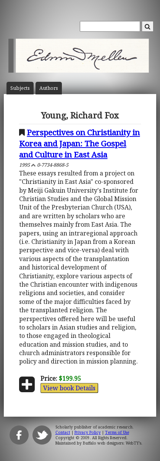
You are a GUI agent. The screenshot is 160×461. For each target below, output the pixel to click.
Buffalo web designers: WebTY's (112, 443)
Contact (62, 432)
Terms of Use (117, 432)
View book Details (69, 388)
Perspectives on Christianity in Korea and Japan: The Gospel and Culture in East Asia (79, 143)
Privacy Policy (87, 432)
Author (48, 88)
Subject (20, 88)
